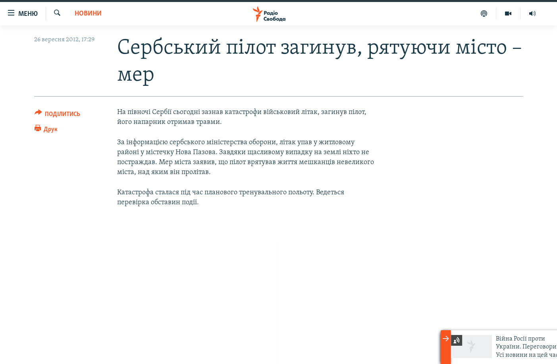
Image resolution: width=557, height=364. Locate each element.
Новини (88, 13)
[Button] (58, 115)
